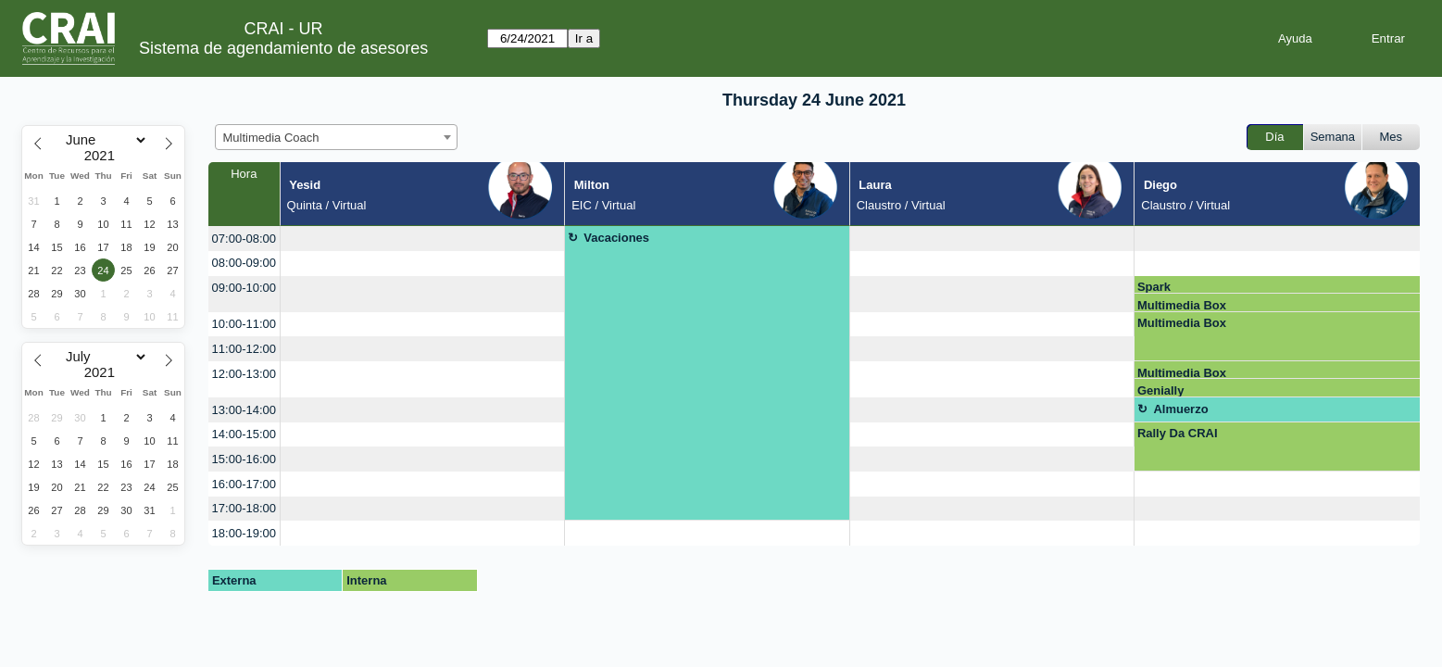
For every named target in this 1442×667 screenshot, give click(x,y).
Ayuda (1295, 38)
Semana (1332, 137)
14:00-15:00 (244, 434)
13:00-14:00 (244, 410)
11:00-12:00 (244, 349)
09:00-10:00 (244, 288)
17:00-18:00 (244, 508)
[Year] (104, 155)
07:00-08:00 (244, 238)
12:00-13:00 (244, 374)
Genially (1161, 390)
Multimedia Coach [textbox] (271, 138)
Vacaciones (616, 238)
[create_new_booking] (423, 238)
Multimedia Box (1181, 305)
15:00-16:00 (244, 459)
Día (1274, 137)
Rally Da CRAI (1177, 433)
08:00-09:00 (244, 263)
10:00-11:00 (244, 324)
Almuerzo (1180, 409)
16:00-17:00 (244, 484)
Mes (1391, 137)
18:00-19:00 (244, 533)
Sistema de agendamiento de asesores (283, 48)
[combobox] (336, 137)
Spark (1154, 287)
